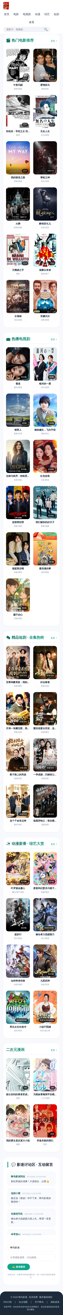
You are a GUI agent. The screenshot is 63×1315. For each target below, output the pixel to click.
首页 (6, 14)
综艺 (47, 14)
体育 (31, 22)
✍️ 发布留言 (18, 1266)
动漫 (37, 14)
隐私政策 (55, 1301)
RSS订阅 (8, 1301)
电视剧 (27, 14)
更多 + (54, 40)
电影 (16, 14)
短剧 (56, 14)
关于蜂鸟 (39, 1301)
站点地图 (23, 1301)
